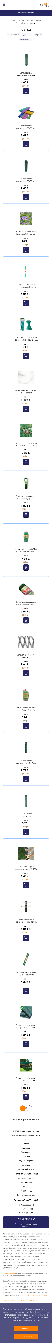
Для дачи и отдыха (33, 20)
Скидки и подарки (26, 1161)
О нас (26, 1139)
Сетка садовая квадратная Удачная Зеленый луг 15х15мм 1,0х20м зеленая (26, 74)
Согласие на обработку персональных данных (20, 1300)
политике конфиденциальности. (35, 1295)
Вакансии (26, 1165)
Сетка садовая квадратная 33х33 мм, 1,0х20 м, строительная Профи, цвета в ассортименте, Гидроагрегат (26, 127)
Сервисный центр (26, 1169)
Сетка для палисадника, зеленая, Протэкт (26, 973)
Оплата (26, 1144)
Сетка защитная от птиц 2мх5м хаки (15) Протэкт (26, 444)
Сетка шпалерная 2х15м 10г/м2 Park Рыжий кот (26, 550)
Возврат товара (9, 1273)
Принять (26, 1328)
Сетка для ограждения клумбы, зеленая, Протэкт (26, 603)
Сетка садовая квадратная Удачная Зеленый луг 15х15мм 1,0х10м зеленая (26, 814)
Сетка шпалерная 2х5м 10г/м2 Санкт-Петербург (26, 709)
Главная (12, 20)
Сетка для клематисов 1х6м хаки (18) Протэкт (26, 232)
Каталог (21, 20)
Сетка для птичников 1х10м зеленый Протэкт (26, 285)
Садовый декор (22, 23)
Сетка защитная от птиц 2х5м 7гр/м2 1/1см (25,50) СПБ (26, 338)
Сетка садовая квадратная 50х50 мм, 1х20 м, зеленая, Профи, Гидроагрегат (26, 180)
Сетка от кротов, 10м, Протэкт (26, 656)
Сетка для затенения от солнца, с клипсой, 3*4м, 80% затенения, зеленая (26, 1026)
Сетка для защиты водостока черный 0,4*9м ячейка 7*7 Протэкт (26, 867)
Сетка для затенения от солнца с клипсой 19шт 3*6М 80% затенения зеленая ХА (26, 1079)
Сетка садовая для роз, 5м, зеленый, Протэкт (26, 497)
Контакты (26, 1156)
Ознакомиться (26, 1336)
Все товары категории (26, 1119)
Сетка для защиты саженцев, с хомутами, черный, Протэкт (26, 920)
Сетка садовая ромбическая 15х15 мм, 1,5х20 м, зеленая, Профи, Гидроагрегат (26, 762)
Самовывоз (26, 1152)
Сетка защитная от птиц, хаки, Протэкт (26, 391)
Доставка (26, 1148)
